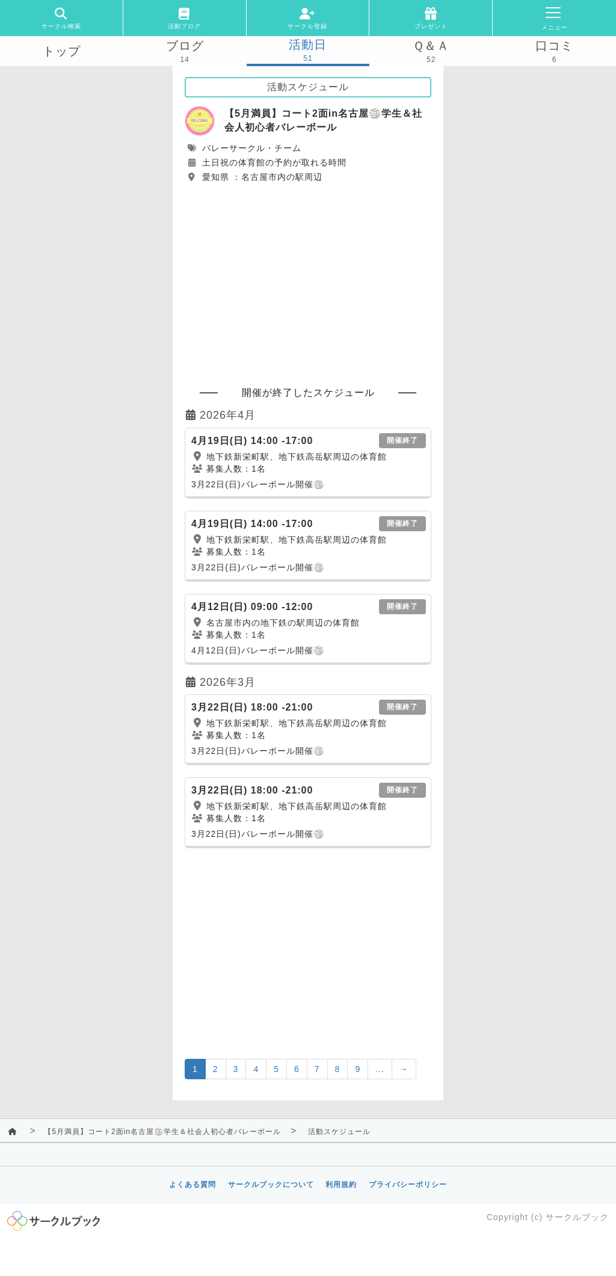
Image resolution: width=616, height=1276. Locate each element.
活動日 (308, 44)
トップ (62, 51)
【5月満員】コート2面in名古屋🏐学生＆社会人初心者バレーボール (162, 1131)
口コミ (554, 45)
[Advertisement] (308, 279)
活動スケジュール (339, 1131)
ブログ (185, 45)
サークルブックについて (271, 1184)
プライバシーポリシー (408, 1184)
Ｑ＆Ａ (431, 45)
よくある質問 (192, 1184)
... (379, 1069)
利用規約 (341, 1184)
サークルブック (577, 1217)
